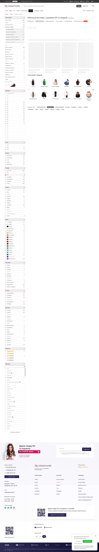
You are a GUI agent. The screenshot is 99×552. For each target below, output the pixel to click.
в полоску (86, 107)
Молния (16, 312)
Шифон (16, 198)
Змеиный (9, 278)
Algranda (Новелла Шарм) (14, 382)
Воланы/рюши (16, 334)
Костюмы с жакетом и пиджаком (15, 39)
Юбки (6, 45)
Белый (16, 222)
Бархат (8, 209)
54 (16, 115)
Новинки (10, 10)
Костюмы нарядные (15, 34)
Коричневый (16, 246)
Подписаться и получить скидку (57, 514)
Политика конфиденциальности (84, 499)
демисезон (16, 164)
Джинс (16, 207)
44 (16, 104)
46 (16, 106)
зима (16, 162)
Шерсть (8, 194)
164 (16, 147)
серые (36, 109)
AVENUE (9, 425)
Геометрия (16, 280)
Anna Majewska (10, 410)
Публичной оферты (72, 452)
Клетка (16, 267)
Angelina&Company (11, 406)
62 (16, 123)
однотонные (30, 109)
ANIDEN (9, 408)
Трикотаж (16, 205)
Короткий (16, 177)
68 (7, 129)
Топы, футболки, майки (15, 77)
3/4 (16, 175)
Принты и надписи (16, 286)
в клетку (80, 107)
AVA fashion (9, 421)
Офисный (16, 297)
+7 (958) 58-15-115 (10, 473)
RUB (44, 536)
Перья (8, 323)
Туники (15, 79)
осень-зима (16, 157)
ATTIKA (8, 419)
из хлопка (68, 107)
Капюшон (9, 314)
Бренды (41, 10)
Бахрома (9, 318)
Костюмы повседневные (15, 32)
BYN (37, 536)
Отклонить (78, 541)
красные (52, 109)
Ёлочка (8, 271)
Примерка (80, 488)
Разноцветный (16, 258)
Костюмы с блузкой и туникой (15, 37)
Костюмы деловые (15, 29)
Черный (16, 226)
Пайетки (16, 316)
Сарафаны (15, 74)
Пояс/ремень (16, 321)
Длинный (16, 170)
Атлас (16, 215)
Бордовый (16, 243)
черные (41, 109)
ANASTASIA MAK (11, 397)
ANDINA (9, 399)
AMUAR (9, 393)
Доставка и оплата (90, 10)
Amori (8, 390)
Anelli (8, 404)
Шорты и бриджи (8, 81)
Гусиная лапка (16, 282)
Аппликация (16, 327)
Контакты (36, 488)
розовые (46, 109)
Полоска (16, 269)
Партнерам (37, 494)
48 (16, 108)
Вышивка (9, 336)
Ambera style (10, 388)
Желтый (16, 233)
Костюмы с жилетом (10, 42)
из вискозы (74, 107)
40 (7, 99)
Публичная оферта (82, 494)
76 (7, 138)
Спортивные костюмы (15, 68)
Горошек (16, 274)
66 (7, 127)
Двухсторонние (16, 325)
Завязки (16, 338)
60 (16, 121)
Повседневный (16, 293)
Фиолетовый (10, 256)
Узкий (16, 183)
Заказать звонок (11, 476)
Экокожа (16, 200)
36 (7, 95)
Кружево (16, 340)
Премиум (16, 304)
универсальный (10, 93)
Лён (16, 192)
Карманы (16, 344)
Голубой (16, 252)
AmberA (9, 386)
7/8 (16, 172)
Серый (16, 224)
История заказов (81, 482)
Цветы (16, 265)
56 (16, 117)
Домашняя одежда (15, 72)
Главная (36, 479)
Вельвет (9, 211)
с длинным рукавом (59, 107)
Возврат (80, 491)
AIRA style (9, 375)
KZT (40, 536)
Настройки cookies (83, 548)
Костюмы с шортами (15, 70)
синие (62, 109)
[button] (93, 89)
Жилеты (7, 61)
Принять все (87, 541)
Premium (18, 10)
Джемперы (15, 52)
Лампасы (9, 342)
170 (16, 149)
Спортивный (10, 299)
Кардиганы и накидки (15, 63)
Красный (16, 241)
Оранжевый (16, 235)
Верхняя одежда (15, 56)
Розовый (16, 237)
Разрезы (16, 310)
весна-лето (16, 155)
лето (16, 160)
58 (16, 119)
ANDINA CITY (11, 402)
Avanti (8, 423)
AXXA (8, 428)
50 (16, 110)
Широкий (16, 181)
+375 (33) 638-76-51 (10, 467)
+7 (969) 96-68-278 (10, 470)
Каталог (6, 10)
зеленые (58, 109)
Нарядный (16, 295)
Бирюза (16, 250)
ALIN (8, 384)
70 (7, 132)
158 (8, 144)
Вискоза (16, 196)
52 (16, 112)
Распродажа (36, 10)
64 (7, 125)
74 (7, 136)
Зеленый (16, 248)
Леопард (16, 276)
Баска (16, 332)
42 (16, 102)
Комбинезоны (15, 65)
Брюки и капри (15, 50)
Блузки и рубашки (15, 47)
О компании (37, 491)
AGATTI (9, 373)
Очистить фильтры (15, 432)
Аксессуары (10, 85)
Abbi (8, 368)
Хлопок (16, 190)
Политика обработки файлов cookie (85, 497)
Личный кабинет (81, 479)
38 (7, 97)
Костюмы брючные (15, 25)
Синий (16, 254)
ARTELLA (9, 414)
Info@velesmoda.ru (9, 492)
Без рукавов (16, 179)
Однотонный (16, 284)
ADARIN (9, 370)
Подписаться (87, 449)
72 (7, 134)
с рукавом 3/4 (50, 107)
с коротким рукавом (41, 107)
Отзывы (84, 10)
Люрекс (16, 203)
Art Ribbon (9, 412)
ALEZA (8, 380)
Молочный (16, 228)
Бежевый (16, 230)
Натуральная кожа (11, 213)
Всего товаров (15, 20)
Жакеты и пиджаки (15, 59)
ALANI (15, 378)
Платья (15, 22)
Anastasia (9, 395)
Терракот (16, 239)
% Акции (30, 10)
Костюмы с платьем (15, 54)
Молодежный (16, 301)
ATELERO (10, 417)
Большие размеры (24, 10)
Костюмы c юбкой (15, 27)
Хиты (14, 10)
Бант (16, 329)
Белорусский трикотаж (39, 468)
